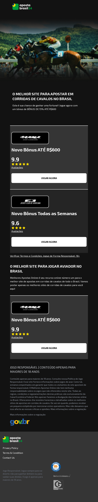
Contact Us (9, 457)
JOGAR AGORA (49, 178)
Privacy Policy (10, 447)
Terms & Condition (13, 452)
